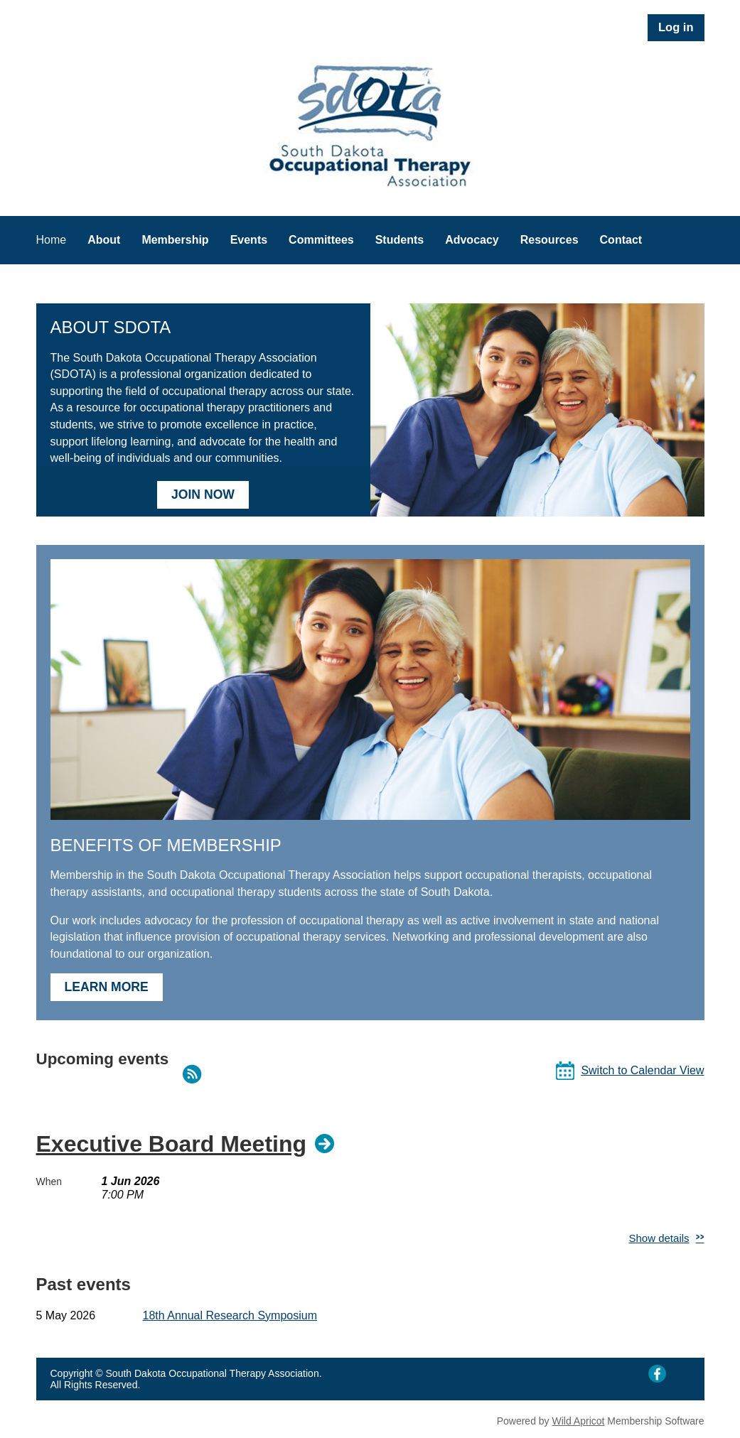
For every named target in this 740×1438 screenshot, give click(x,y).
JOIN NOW (203, 494)
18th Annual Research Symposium (230, 1315)
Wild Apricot (578, 1421)
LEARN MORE (107, 987)
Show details (659, 1238)
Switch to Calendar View (642, 1070)
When (49, 1181)
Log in (675, 27)
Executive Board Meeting (171, 1144)
